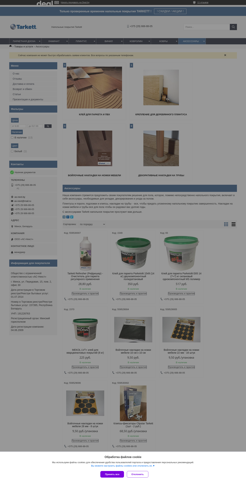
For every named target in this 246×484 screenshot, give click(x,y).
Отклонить (138, 474)
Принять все (112, 474)
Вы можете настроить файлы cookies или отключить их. (122, 466)
